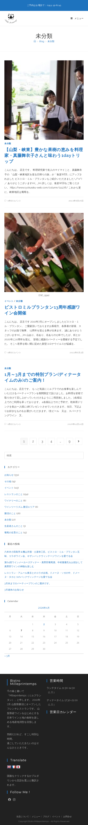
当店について (22, 816)
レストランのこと (13, 494)
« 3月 (7, 656)
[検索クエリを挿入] (44, 455)
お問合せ (67, 816)
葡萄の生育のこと (13, 532)
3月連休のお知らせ (14, 589)
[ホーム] (35, 41)
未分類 (51, 41)
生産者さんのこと (13, 526)
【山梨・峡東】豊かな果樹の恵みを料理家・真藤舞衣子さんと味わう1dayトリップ (43, 155)
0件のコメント (14, 201)
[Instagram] (14, 799)
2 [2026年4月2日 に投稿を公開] (44, 624)
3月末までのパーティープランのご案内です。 (27, 583)
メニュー (36, 816)
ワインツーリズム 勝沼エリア (19, 507)
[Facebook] (9, 799)
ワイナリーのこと (13, 500)
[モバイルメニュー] (77, 18)
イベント (8, 301)
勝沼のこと (10, 513)
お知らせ (8, 475)
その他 (7, 481)
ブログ (46, 816)
